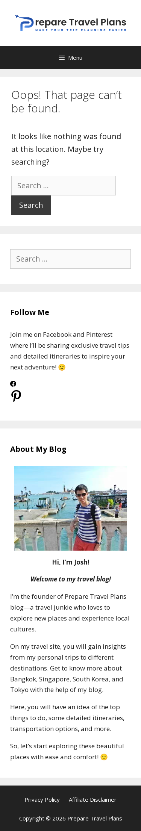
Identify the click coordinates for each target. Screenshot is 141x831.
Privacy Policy (42, 799)
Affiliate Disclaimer (93, 799)
